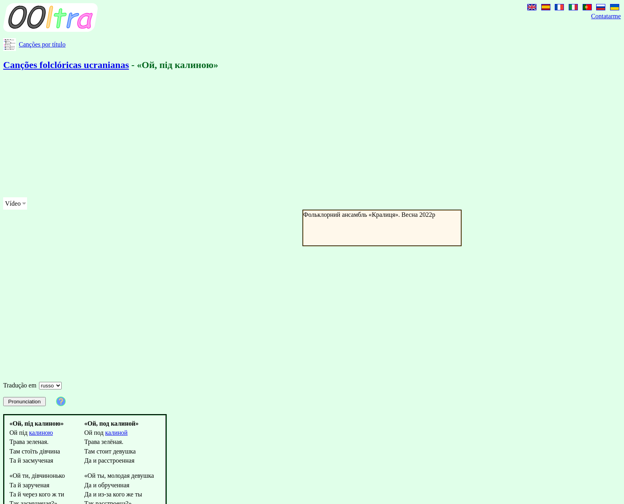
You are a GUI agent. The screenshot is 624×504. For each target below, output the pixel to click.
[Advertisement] (242, 135)
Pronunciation (24, 402)
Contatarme (606, 16)
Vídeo (13, 203)
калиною (41, 432)
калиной (116, 432)
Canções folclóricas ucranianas (66, 65)
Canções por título (42, 44)
